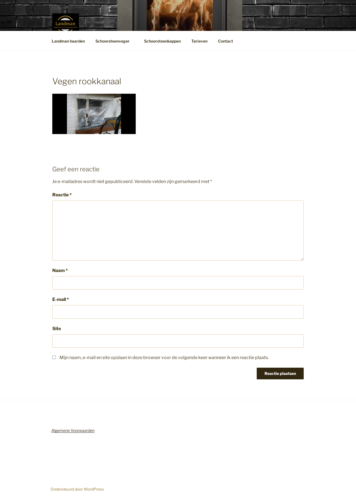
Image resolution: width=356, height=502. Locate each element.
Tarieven (199, 41)
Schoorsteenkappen (162, 41)
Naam (60, 270)
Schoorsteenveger (115, 41)
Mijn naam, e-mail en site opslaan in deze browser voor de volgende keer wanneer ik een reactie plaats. (164, 357)
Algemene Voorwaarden (73, 430)
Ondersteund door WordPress (77, 489)
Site (56, 328)
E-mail (60, 299)
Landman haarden (68, 41)
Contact (228, 41)
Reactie (62, 194)
